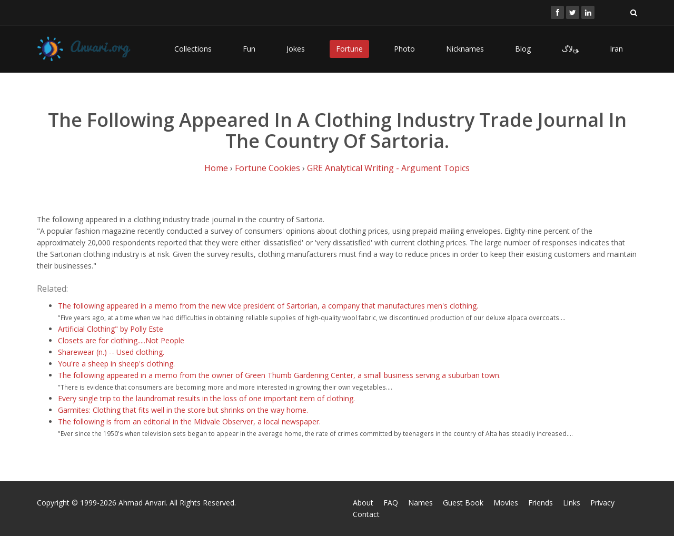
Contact (366, 514)
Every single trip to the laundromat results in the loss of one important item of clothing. (206, 398)
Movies (505, 503)
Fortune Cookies (267, 168)
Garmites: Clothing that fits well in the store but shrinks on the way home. (183, 410)
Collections (193, 49)
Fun (249, 49)
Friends (540, 503)
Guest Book (463, 503)
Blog (523, 49)
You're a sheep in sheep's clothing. (116, 364)
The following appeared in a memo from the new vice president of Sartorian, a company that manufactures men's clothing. (268, 306)
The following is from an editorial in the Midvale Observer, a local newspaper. (189, 421)
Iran (616, 49)
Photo (404, 49)
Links (571, 503)
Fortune (349, 49)
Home (216, 168)
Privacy (602, 503)
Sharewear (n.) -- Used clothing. (111, 352)
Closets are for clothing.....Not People (121, 340)
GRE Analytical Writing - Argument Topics (388, 168)
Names (420, 503)
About (363, 503)
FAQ (390, 503)
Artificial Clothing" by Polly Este (110, 329)
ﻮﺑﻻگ (570, 49)
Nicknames (465, 49)
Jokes (295, 49)
